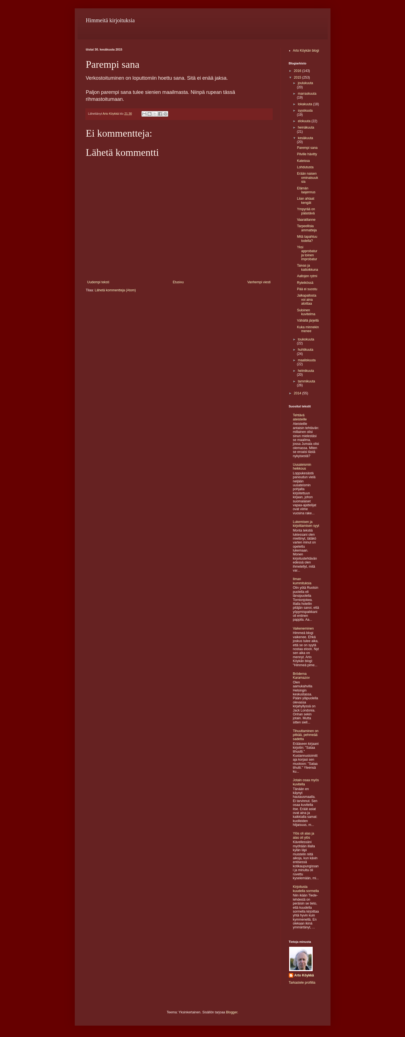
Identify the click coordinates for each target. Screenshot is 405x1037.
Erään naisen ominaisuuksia (307, 178)
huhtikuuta (305, 350)
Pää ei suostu (307, 289)
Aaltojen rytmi (307, 276)
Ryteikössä (305, 283)
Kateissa (303, 161)
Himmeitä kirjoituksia (110, 20)
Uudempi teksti (98, 282)
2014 (298, 393)
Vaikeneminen (303, 628)
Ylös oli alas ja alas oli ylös (303, 835)
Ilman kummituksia (302, 581)
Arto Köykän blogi (306, 50)
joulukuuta (305, 83)
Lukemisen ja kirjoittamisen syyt (306, 524)
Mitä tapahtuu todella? (307, 238)
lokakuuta (305, 104)
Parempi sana (307, 148)
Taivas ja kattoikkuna (307, 267)
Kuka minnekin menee (308, 329)
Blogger (231, 1012)
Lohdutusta (305, 167)
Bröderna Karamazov (301, 676)
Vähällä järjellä (308, 320)
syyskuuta (305, 110)
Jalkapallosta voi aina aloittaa (306, 299)
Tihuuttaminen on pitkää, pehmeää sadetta (306, 735)
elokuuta (304, 121)
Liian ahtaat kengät (305, 200)
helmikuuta (306, 371)
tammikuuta (306, 381)
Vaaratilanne (306, 220)
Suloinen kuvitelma (306, 312)
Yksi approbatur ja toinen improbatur (307, 253)
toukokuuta (306, 339)
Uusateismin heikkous (302, 466)
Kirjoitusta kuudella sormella (306, 889)
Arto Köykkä (304, 975)
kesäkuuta (305, 138)
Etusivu (178, 282)
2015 (298, 77)
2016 (298, 71)
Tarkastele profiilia (302, 983)
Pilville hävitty (307, 154)
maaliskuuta (306, 360)
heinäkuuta (306, 127)
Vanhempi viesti (259, 282)
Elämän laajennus (306, 190)
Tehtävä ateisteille (300, 417)
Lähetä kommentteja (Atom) (115, 290)
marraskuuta (307, 94)
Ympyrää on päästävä (306, 211)
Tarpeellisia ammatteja (307, 228)
